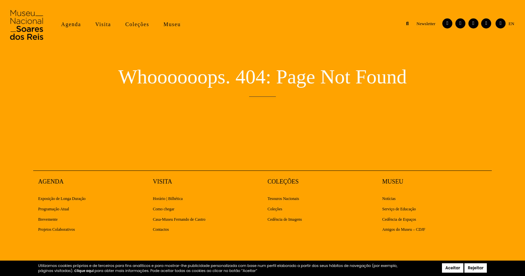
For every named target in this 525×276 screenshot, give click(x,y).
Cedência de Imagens (285, 219)
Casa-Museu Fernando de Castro (179, 219)
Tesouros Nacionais (283, 199)
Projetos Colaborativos (56, 229)
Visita (103, 24)
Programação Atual (53, 209)
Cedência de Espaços (399, 219)
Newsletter (426, 23)
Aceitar (452, 268)
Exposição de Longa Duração (62, 199)
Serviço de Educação (399, 209)
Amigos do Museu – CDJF (404, 229)
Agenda (71, 24)
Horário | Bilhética (168, 199)
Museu (172, 24)
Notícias (389, 199)
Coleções (137, 24)
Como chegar (163, 209)
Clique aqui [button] (84, 270)
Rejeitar (475, 268)
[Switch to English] (511, 24)
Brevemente (48, 219)
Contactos (161, 229)
